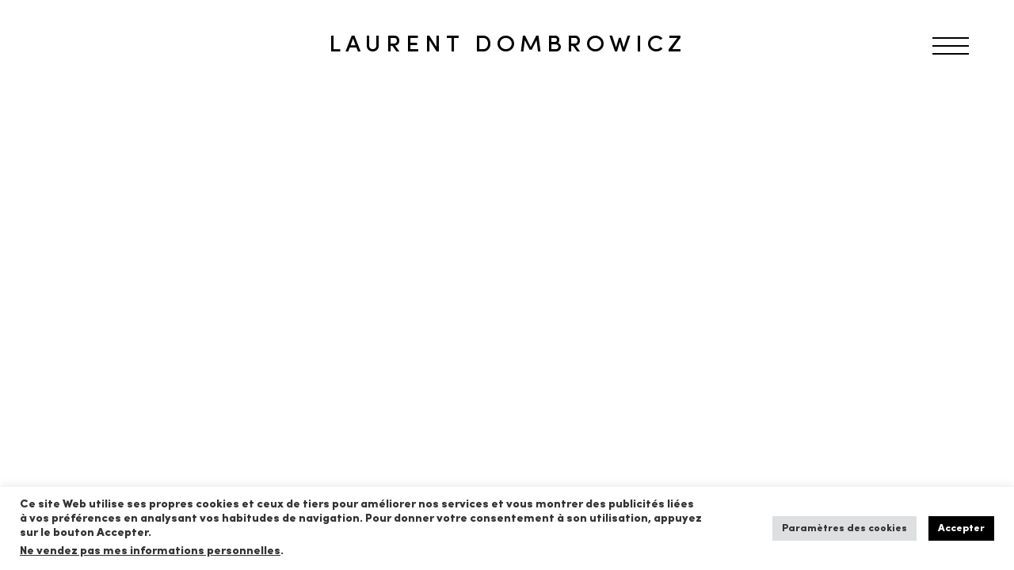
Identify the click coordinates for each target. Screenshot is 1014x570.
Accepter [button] (961, 528)
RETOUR (66, 121)
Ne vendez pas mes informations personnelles (150, 551)
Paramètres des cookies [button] (844, 528)
